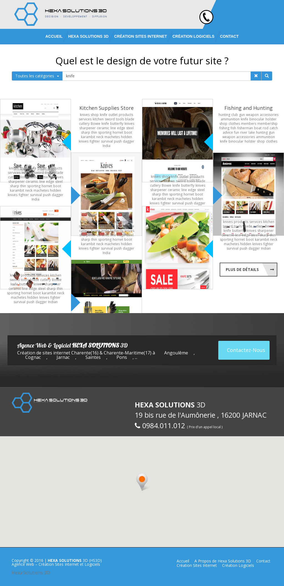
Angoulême (176, 353)
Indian (266, 248)
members (248, 123)
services (85, 119)
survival (107, 141)
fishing (224, 128)
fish (233, 128)
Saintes (93, 357)
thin (94, 132)
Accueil (53, 36)
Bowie (95, 123)
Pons (121, 357)
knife (103, 114)
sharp (85, 132)
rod (265, 128)
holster (271, 119)
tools (120, 119)
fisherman (245, 128)
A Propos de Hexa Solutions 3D (222, 561)
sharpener (87, 128)
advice (228, 132)
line (113, 128)
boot (128, 132)
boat (258, 128)
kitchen (98, 119)
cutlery (84, 123)
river (243, 132)
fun (236, 132)
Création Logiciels (193, 36)
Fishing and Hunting (248, 108)
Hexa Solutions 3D (31, 573)
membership (267, 123)
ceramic (103, 128)
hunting (224, 114)
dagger (128, 141)
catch (274, 128)
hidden (126, 137)
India (106, 145)
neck (99, 137)
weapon (252, 114)
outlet (113, 114)
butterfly (116, 123)
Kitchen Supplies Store (106, 108)
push (118, 141)
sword (110, 119)
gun (242, 114)
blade (129, 119)
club (234, 114)
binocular (256, 119)
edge (121, 128)
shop (95, 114)
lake (251, 132)
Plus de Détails (242, 269)
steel (130, 128)
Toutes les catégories (37, 75)
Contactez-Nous (246, 350)
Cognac (33, 357)
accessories (269, 114)
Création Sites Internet (140, 36)
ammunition (230, 119)
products (126, 114)
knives (85, 114)
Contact (229, 36)
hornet (118, 132)
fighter (95, 141)
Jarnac (63, 357)
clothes (234, 123)
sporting (104, 132)
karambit (88, 137)
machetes (112, 137)
